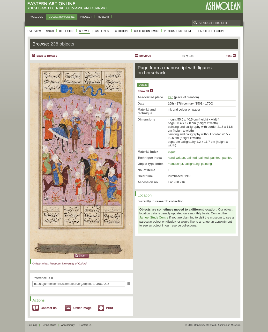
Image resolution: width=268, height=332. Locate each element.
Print (109, 308)
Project (86, 16)
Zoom (82, 255)
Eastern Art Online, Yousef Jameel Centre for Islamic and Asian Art (69, 6)
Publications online (178, 31)
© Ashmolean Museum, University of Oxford (59, 263)
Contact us (49, 308)
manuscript (175, 164)
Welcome (36, 16)
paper (172, 151)
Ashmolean (222, 6)
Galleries (102, 31)
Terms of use (49, 325)
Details (143, 84)
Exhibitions (121, 31)
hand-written (176, 157)
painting (206, 164)
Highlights (66, 31)
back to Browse (47, 55)
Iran (170, 97)
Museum (103, 16)
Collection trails (146, 31)
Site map (32, 325)
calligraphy (192, 164)
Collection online (61, 16)
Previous (145, 55)
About (50, 31)
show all (143, 91)
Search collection (210, 31)
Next (228, 55)
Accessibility (68, 325)
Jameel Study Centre (153, 217)
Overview (34, 31)
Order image (82, 308)
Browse (84, 31)
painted (192, 157)
